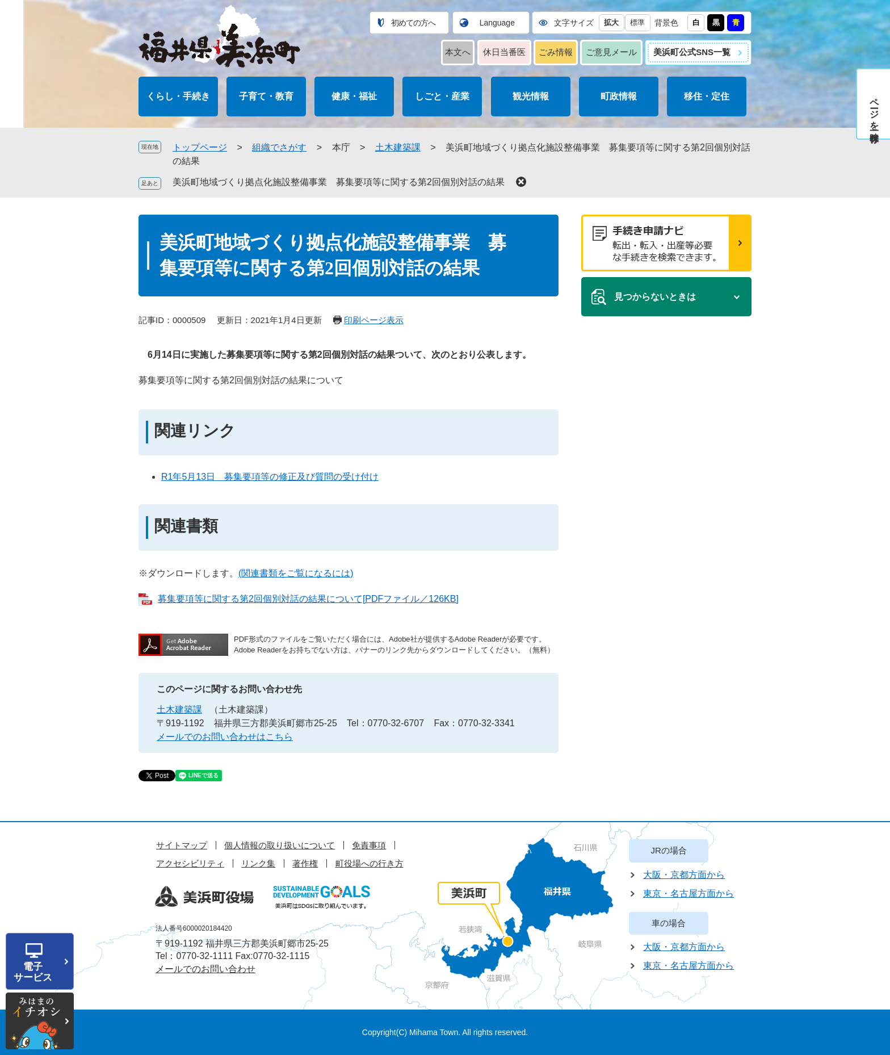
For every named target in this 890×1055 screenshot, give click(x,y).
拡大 (611, 22)
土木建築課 (398, 147)
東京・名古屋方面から (688, 893)
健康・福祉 (354, 96)
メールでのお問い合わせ (205, 969)
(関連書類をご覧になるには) (296, 573)
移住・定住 (706, 96)
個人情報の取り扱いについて (279, 845)
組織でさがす (279, 147)
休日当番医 (504, 52)
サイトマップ (181, 845)
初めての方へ (413, 22)
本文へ (458, 52)
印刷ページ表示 (374, 320)
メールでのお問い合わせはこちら (225, 737)
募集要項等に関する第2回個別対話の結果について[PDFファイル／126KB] (308, 599)
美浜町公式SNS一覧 (692, 52)
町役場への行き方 (369, 863)
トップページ (200, 147)
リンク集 (258, 863)
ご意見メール (611, 52)
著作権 (305, 863)
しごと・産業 (442, 96)
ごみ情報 (556, 52)
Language (497, 22)
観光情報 (531, 96)
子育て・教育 (266, 96)
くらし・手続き (178, 96)
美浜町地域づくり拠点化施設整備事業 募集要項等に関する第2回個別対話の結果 (339, 182)
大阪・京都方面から (684, 875)
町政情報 (619, 96)
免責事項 (369, 845)
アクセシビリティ (190, 863)
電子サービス (33, 972)
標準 (637, 22)
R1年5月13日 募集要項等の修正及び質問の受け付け (270, 477)
